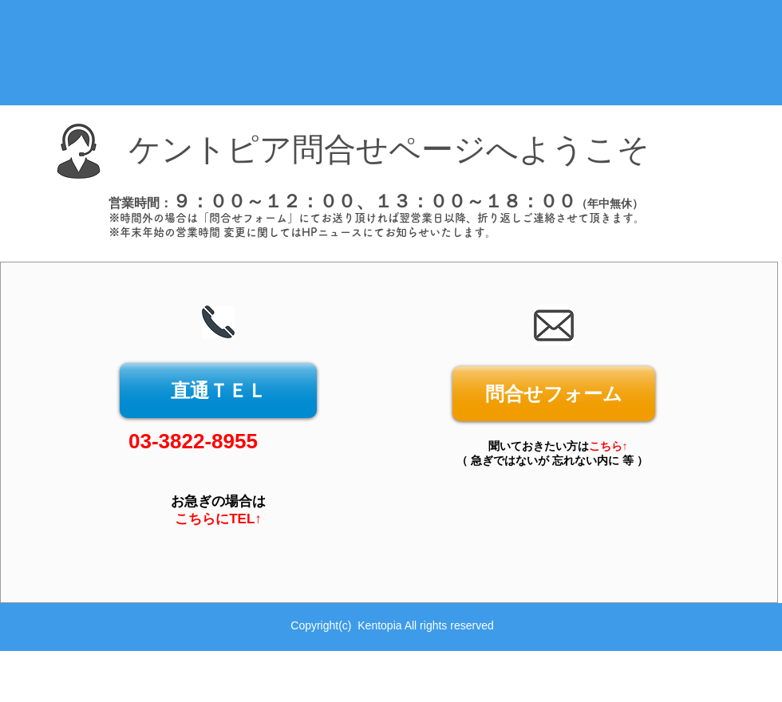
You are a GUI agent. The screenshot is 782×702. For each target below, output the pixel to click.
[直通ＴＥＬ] (218, 390)
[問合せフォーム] (553, 393)
